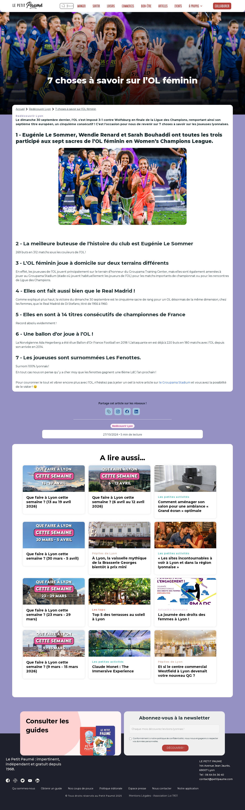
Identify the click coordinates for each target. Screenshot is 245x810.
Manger (81, 6)
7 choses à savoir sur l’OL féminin (75, 109)
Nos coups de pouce (80, 788)
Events (178, 6)
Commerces (128, 6)
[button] (195, 6)
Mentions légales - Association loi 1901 (153, 795)
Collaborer (222, 6)
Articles (163, 6)
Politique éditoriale (110, 788)
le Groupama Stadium (174, 382)
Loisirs (111, 6)
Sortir (96, 6)
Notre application (188, 788)
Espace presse (137, 788)
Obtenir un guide (51, 788)
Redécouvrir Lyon (40, 109)
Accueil (20, 109)
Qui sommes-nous (23, 788)
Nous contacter (161, 788)
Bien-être (146, 6)
